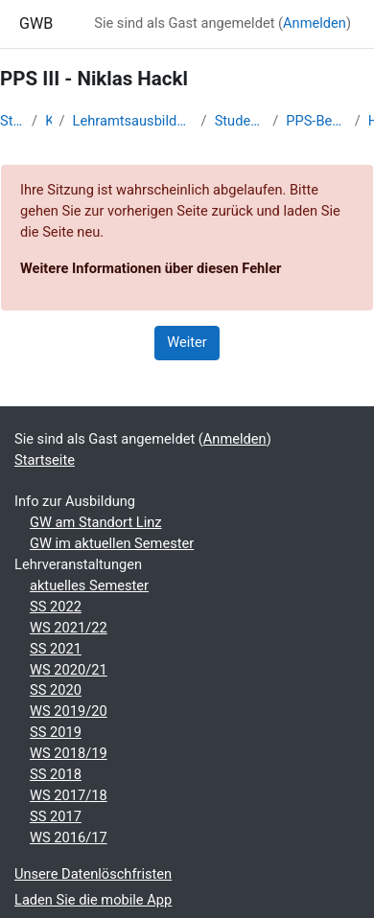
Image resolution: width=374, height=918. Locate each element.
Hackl (371, 120)
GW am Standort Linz (96, 522)
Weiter (187, 342)
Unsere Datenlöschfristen (93, 874)
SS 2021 (56, 648)
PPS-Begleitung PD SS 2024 (316, 120)
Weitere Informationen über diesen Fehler (150, 268)
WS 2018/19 (68, 753)
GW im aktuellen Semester (112, 543)
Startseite (12, 120)
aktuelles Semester (89, 585)
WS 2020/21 (68, 669)
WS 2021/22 (68, 627)
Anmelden (314, 23)
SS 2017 (56, 816)
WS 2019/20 (68, 711)
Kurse (48, 120)
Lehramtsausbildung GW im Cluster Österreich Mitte (133, 120)
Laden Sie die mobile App (93, 899)
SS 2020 (56, 690)
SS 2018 (56, 774)
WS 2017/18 (68, 795)
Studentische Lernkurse (240, 120)
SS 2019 (56, 732)
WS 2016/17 (68, 837)
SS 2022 (56, 606)
